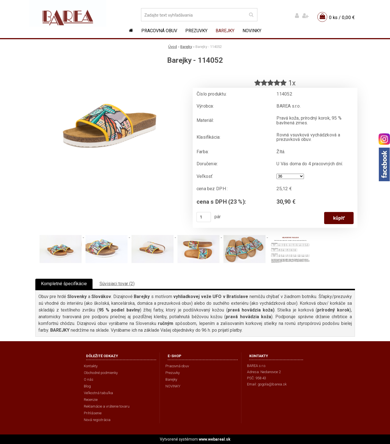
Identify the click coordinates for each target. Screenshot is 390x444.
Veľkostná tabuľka (98, 393)
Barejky (225, 30)
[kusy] (203, 217)
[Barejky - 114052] (109, 74)
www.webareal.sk (214, 439)
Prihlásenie (92, 413)
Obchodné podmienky (101, 373)
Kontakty (91, 366)
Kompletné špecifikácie (64, 283)
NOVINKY (252, 30)
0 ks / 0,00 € (342, 17)
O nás (88, 379)
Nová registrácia (97, 420)
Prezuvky (196, 30)
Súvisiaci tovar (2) (117, 283)
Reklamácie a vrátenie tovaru (107, 406)
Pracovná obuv (159, 30)
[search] (251, 15)
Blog (87, 386)
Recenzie (91, 399)
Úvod (172, 47)
